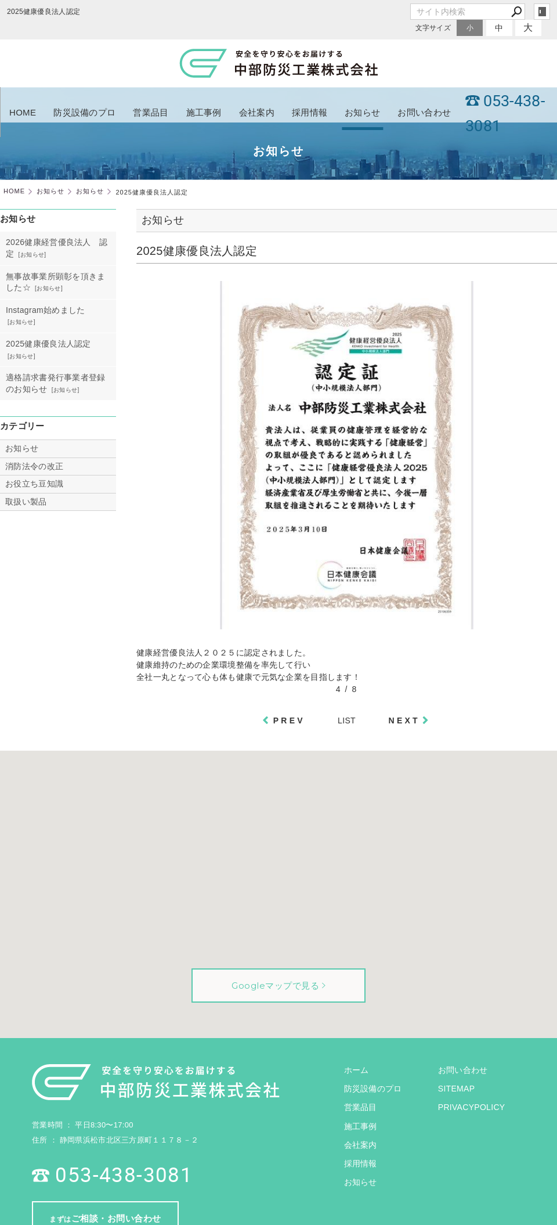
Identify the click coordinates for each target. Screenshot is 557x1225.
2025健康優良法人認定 (48, 343)
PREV (289, 720)
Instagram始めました (45, 310)
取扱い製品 (26, 501)
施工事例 (204, 112)
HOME (22, 112)
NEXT (404, 720)
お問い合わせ (424, 112)
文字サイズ (433, 28)
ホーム (356, 1070)
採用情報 (309, 112)
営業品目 (150, 112)
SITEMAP (456, 1088)
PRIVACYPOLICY (471, 1107)
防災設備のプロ (84, 112)
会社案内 (256, 112)
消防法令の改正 (34, 466)
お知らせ (362, 112)
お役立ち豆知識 (34, 483)
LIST (347, 720)
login (542, 11)
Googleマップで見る (275, 985)
